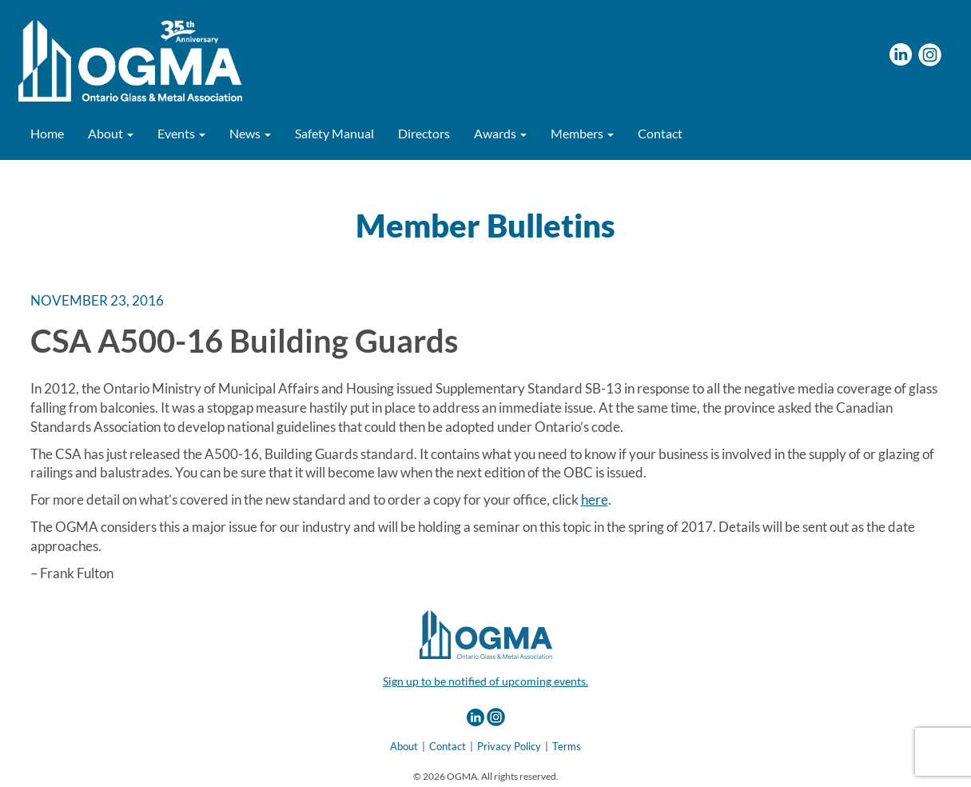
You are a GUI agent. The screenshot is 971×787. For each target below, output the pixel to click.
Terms (566, 746)
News (250, 133)
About (110, 133)
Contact (660, 133)
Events (181, 133)
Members (582, 133)
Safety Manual (334, 133)
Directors (424, 133)
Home (47, 133)
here (594, 499)
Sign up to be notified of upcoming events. (485, 681)
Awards (500, 133)
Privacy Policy (509, 746)
